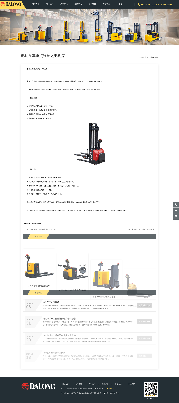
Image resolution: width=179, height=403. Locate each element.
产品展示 (64, 4)
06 (28, 313)
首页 (148, 58)
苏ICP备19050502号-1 (111, 393)
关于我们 (49, 4)
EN (120, 4)
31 (28, 330)
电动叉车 (30, 100)
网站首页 (35, 4)
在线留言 (106, 4)
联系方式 (92, 4)
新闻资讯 (78, 4)
